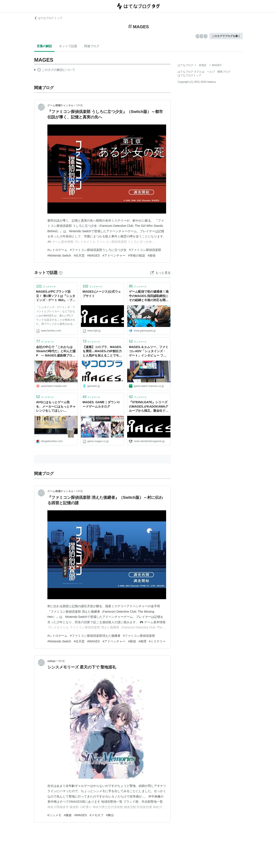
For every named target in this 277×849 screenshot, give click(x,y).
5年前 (61, 661)
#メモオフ (96, 815)
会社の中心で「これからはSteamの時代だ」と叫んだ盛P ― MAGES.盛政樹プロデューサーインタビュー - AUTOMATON (56, 351)
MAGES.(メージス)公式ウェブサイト (102, 294)
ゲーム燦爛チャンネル (60, 105)
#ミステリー (157, 641)
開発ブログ (223, 71)
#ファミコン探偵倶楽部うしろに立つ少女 (98, 250)
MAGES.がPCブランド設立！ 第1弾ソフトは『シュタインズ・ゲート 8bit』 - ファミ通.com (55, 296)
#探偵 (151, 255)
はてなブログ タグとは (191, 71)
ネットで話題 (68, 46)
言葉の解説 (44, 46)
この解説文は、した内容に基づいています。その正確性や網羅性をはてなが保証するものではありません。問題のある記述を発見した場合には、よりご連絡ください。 (54, 70)
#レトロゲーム (57, 250)
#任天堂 (79, 255)
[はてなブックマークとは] (60, 272)
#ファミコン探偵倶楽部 (145, 250)
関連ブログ (91, 46)
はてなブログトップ (189, 75)
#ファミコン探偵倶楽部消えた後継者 (95, 635)
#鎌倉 (68, 815)
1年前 (79, 105)
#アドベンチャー (113, 255)
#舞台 (110, 815)
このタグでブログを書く (226, 36)
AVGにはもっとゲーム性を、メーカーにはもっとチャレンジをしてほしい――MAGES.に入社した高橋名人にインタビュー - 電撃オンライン (56, 406)
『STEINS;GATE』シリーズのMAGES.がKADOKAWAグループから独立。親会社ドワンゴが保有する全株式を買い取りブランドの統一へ (149, 406)
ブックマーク (46, 286)
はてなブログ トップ (48, 18)
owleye (51, 661)
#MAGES (93, 255)
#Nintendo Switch (59, 255)
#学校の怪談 (136, 255)
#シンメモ (54, 815)
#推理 (142, 641)
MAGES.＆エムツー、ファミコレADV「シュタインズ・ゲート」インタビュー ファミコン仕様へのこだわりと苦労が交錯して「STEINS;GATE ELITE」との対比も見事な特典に (149, 351)
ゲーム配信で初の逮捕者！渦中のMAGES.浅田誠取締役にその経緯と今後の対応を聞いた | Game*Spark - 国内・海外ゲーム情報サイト (149, 296)
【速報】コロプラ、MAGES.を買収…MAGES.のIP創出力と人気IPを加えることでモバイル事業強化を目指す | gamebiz (102, 351)
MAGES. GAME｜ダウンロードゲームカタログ (101, 404)
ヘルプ (211, 71)
